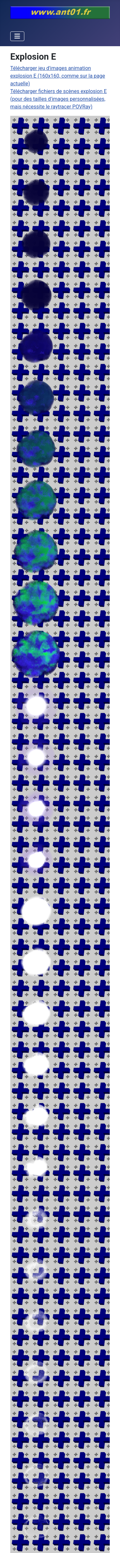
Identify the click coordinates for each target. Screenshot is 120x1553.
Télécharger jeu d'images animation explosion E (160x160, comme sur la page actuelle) (57, 76)
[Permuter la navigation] (17, 36)
